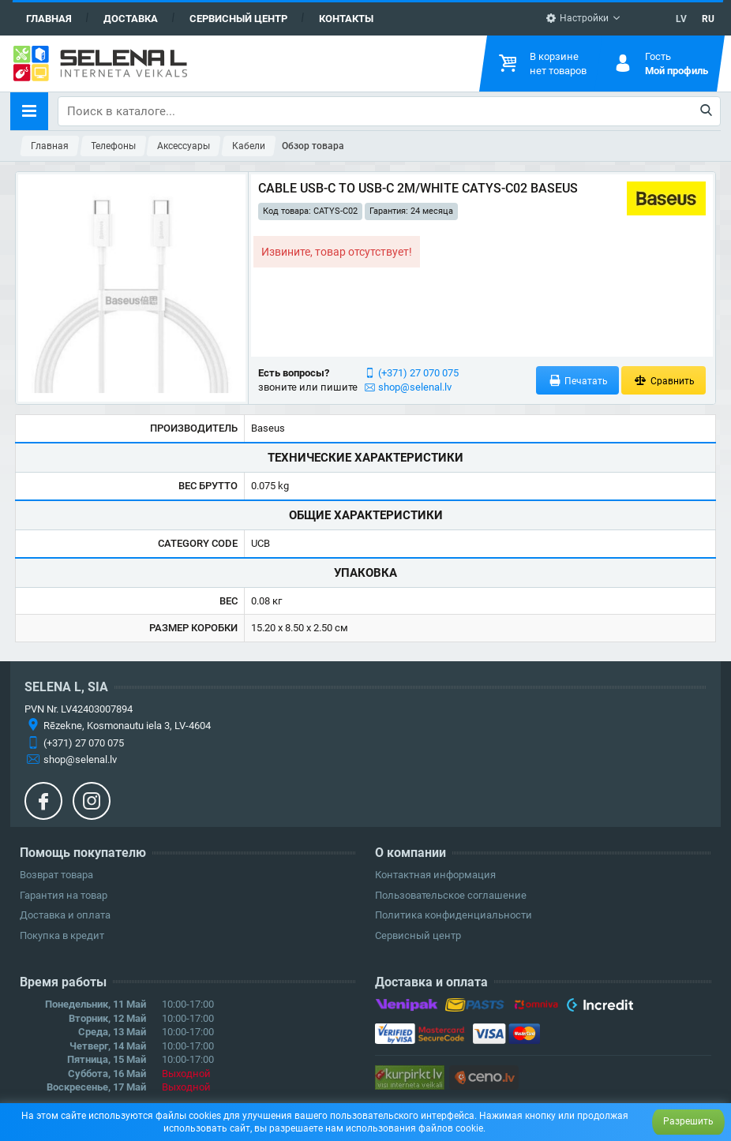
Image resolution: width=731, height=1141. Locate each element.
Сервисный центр (238, 18)
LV (681, 18)
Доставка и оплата (65, 915)
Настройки (577, 18)
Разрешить (688, 1121)
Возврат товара (56, 875)
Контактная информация (435, 875)
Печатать (578, 380)
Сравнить (663, 380)
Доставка (130, 18)
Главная (49, 18)
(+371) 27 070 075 (418, 373)
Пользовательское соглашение (451, 895)
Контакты (346, 18)
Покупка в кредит (62, 935)
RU (708, 18)
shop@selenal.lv (415, 387)
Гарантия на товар (63, 895)
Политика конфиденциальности (453, 915)
